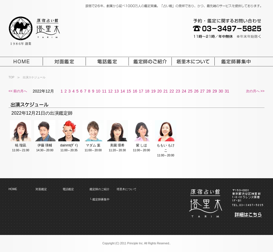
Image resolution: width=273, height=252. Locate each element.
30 (221, 91)
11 (104, 91)
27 (202, 91)
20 (159, 91)
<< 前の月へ (18, 91)
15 (129, 91)
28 (208, 91)
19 (153, 91)
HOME (13, 189)
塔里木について (126, 189)
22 (171, 91)
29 (214, 91)
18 (147, 91)
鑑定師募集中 (100, 199)
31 (227, 91)
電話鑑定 (68, 189)
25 (190, 91)
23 (178, 91)
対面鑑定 (41, 189)
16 (135, 91)
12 (110, 91)
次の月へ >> (255, 91)
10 (98, 91)
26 (196, 91)
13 (116, 91)
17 (141, 91)
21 (166, 91)
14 (122, 91)
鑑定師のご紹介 (99, 189)
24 (184, 91)
